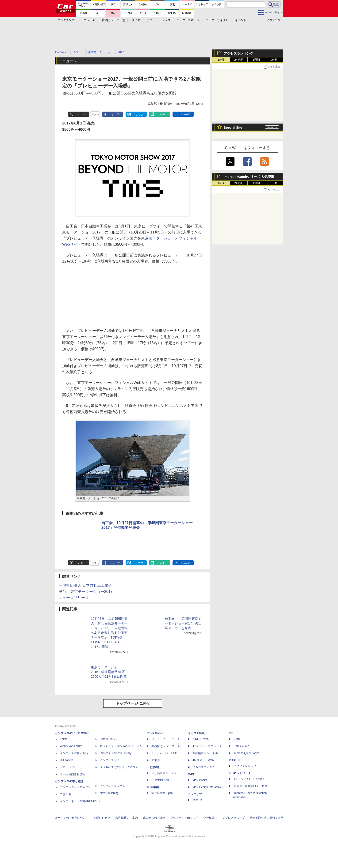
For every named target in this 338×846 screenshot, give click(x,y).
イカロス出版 (196, 733)
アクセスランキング (238, 53)
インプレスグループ (232, 818)
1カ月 (274, 59)
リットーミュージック (165, 739)
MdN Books (199, 780)
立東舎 (155, 760)
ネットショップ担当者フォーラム (121, 746)
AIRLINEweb (200, 739)
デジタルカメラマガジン (75, 787)
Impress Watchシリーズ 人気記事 (249, 177)
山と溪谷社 (154, 767)
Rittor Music (155, 733)
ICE (231, 733)
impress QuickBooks (246, 753)
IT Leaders (66, 760)
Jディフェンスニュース (207, 746)
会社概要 (209, 818)
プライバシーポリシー (184, 818)
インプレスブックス (112, 786)
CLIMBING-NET (161, 780)
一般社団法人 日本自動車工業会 (85, 585)
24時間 (238, 59)
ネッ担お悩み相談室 (72, 774)
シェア (116, 114)
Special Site (233, 127)
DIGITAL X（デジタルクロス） (119, 767)
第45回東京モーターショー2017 (85, 592)
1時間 (221, 59)
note (162, 114)
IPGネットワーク (240, 773)
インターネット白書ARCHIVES (80, 801)
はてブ (139, 114)
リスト (95, 114)
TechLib (197, 800)
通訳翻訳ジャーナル (205, 753)
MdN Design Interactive (207, 787)
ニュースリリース (74, 598)
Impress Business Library (115, 753)
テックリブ (195, 794)
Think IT (65, 739)
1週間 (256, 59)
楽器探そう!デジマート (165, 746)
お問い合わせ (101, 818)
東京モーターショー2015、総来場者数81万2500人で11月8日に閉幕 (109, 671)
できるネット (68, 794)
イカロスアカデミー (205, 767)
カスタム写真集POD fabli (250, 786)
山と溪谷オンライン (164, 773)
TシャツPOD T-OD (164, 753)
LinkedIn (186, 114)
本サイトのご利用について (71, 818)
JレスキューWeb (203, 760)
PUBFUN (235, 760)
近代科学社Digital (162, 793)
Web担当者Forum (71, 746)
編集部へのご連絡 (154, 818)
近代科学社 (154, 787)
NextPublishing (109, 793)
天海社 (238, 739)
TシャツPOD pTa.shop (249, 779)
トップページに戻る (133, 703)
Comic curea (241, 746)
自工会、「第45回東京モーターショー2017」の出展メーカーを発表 (183, 623)
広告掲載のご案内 (126, 818)
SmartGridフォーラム (113, 739)
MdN (191, 774)
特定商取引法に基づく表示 (267, 818)
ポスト (82, 114)
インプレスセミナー (112, 760)
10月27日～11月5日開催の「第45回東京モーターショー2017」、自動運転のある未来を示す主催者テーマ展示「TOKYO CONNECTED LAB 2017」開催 (109, 633)
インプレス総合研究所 (74, 753)
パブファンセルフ (245, 766)
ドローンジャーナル (72, 767)
